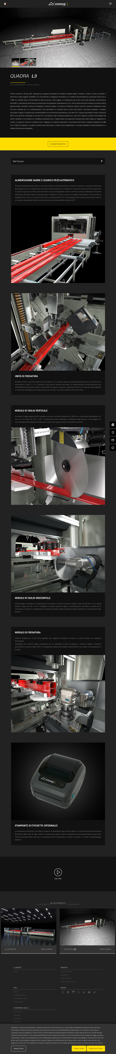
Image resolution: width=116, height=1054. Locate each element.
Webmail (16, 991)
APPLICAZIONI (64, 975)
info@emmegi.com (18, 1001)
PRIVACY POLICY (18, 1012)
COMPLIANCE (17, 1018)
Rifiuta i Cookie (79, 1048)
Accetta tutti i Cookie (96, 1048)
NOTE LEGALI (17, 1015)
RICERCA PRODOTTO (66, 978)
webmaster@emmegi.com (20, 998)
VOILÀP (15, 971)
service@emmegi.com (19, 995)
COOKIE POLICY (18, 1022)
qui (102, 1043)
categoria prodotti (20, 85)
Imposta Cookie (18, 1048)
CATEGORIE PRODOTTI (66, 971)
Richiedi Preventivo (58, 144)
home (11, 85)
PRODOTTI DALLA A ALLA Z (68, 981)
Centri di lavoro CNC (33, 85)
